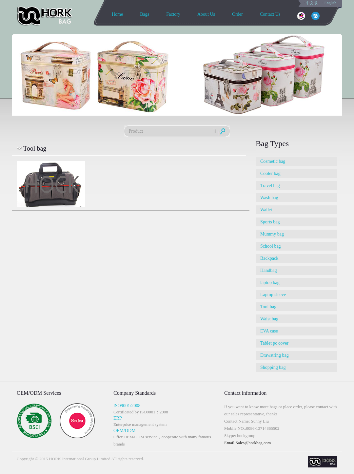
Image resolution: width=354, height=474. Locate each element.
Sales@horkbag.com (253, 442)
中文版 (312, 3)
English (330, 3)
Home (117, 14)
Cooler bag (270, 173)
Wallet (266, 209)
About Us (206, 14)
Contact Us (270, 14)
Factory (173, 14)
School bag (270, 246)
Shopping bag (272, 367)
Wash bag (269, 197)
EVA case (269, 331)
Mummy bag (272, 234)
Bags (144, 14)
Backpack (269, 258)
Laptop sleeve (273, 294)
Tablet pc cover (274, 343)
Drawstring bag (274, 355)
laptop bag (270, 282)
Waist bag (269, 318)
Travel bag (270, 185)
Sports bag (270, 221)
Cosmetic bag (272, 161)
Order (237, 14)
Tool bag (268, 306)
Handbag (268, 270)
